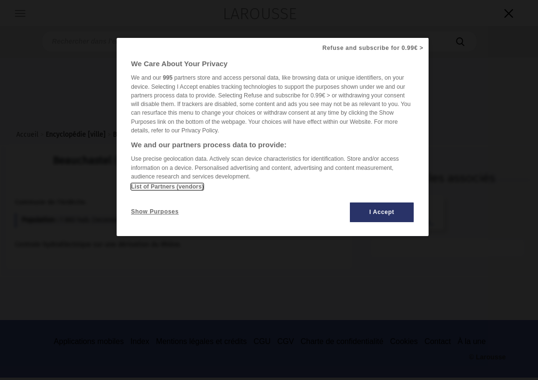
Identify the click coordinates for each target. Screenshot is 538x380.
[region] (273, 137)
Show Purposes (155, 211)
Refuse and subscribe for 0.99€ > (373, 48)
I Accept (382, 212)
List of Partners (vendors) (167, 186)
